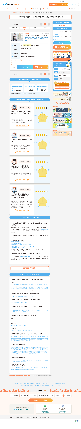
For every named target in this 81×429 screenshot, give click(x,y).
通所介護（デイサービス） (31, 310)
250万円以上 (13, 330)
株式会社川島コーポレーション (28, 352)
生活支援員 (54, 385)
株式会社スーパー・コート (21, 353)
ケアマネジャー (38, 383)
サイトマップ (24, 395)
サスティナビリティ (28, 417)
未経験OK (39, 336)
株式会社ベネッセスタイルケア (17, 347)
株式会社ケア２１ (32, 351)
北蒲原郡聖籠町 (24, 288)
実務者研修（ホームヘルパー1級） (22, 369)
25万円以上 (24, 325)
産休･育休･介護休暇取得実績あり (20, 339)
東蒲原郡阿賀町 (45, 288)
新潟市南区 (46, 284)
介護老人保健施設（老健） (20, 309)
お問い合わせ (67, 395)
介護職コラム (59, 395)
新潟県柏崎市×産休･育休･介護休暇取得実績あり (22, 244)
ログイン (70, 4)
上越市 (36, 287)
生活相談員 (38, 360)
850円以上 (13, 320)
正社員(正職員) (14, 296)
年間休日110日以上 (17, 338)
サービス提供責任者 (57, 383)
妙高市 (29, 287)
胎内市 (18, 288)
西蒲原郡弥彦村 (31, 288)
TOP (9, 9)
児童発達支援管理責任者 (21, 361)
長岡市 (24, 286)
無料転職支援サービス (25, 256)
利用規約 (41, 395)
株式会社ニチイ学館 (44, 349)
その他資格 (32, 369)
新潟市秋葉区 (40, 284)
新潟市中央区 (27, 284)
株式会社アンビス (39, 352)
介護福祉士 (13, 367)
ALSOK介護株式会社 (17, 349)
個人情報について (49, 395)
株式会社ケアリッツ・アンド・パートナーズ (30, 349)
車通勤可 (21, 336)
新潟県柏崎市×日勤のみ (16, 243)
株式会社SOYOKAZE (37, 348)
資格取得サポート (40, 338)
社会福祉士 (36, 367)
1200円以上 (23, 320)
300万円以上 (19, 330)
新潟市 (12, 284)
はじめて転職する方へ (62, 87)
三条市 (28, 286)
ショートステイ (19, 311)
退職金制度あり (29, 340)
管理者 (59, 385)
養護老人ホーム (26, 311)
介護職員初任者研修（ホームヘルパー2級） (24, 367)
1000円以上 (18, 320)
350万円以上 (25, 330)
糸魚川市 (25, 287)
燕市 (21, 287)
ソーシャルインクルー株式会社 (26, 348)
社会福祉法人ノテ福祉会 (32, 353)
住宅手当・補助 (33, 336)
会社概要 (17, 417)
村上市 (18, 287)
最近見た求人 (72, 9)
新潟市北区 (16, 284)
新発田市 (35, 286)
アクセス (22, 417)
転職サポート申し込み (40, 400)
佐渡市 (44, 287)
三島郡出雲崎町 (15, 290)
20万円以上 (18, 325)
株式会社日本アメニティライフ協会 (38, 347)
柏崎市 (31, 286)
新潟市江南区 (33, 284)
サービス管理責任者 (36, 385)
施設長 (14, 361)
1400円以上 (29, 320)
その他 (25, 302)
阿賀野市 (40, 287)
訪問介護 (12, 309)
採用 (34, 417)
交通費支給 (23, 340)
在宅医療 (21, 302)
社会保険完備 (17, 340)
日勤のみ (28, 338)
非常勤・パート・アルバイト (30, 296)
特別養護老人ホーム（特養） (19, 310)
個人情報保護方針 (45, 417)
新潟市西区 (14, 286)
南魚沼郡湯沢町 (22, 290)
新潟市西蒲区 (19, 286)
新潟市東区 (22, 284)
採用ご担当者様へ (14, 395)
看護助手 (32, 383)
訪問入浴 (39, 310)
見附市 (14, 287)
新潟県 (22, 107)
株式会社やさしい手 (24, 351)
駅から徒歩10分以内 (15, 336)
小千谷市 (40, 286)
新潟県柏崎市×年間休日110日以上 (18, 241)
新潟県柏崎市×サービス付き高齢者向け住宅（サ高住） (23, 246)
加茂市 (44, 286)
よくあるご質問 (32, 395)
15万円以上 (13, 325)
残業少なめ (30, 339)
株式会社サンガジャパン (16, 352)
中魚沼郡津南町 (29, 290)
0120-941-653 (21, 409)
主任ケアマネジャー (31, 360)
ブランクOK (33, 338)
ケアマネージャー (22, 360)
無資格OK (44, 336)
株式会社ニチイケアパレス (41, 351)
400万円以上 (30, 330)
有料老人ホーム (30, 309)
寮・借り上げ (26, 336)
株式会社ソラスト (15, 351)
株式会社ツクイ (27, 347)
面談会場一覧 (34, 9)
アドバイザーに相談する (21, 125)
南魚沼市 (14, 288)
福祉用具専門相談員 (46, 385)
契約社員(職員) (20, 296)
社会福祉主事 (42, 367)
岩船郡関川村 (35, 290)
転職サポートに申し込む (54, 4)
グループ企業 (38, 417)
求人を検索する (47, 9)
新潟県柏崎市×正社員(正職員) (17, 247)
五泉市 (32, 287)
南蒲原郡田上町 (38, 288)
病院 (12, 302)
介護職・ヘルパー (14, 360)
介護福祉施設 (16, 302)
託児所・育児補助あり (37, 339)
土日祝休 (24, 338)
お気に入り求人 (59, 9)
